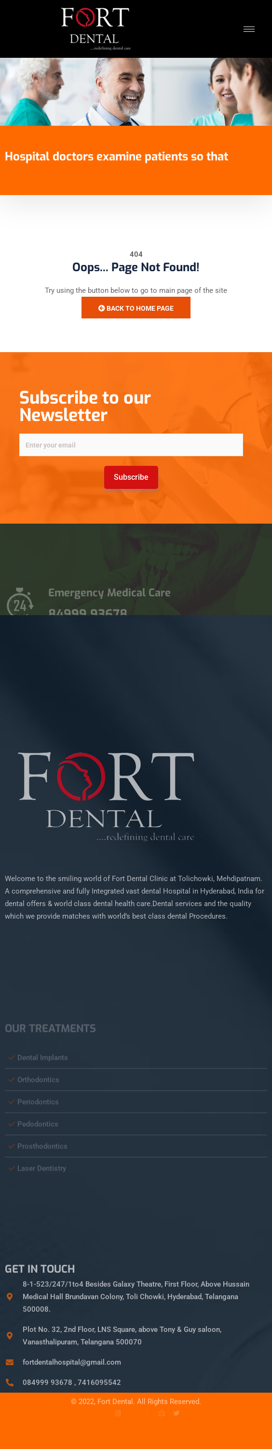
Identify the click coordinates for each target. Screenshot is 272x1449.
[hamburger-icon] (249, 29)
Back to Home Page (136, 308)
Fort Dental (115, 1394)
